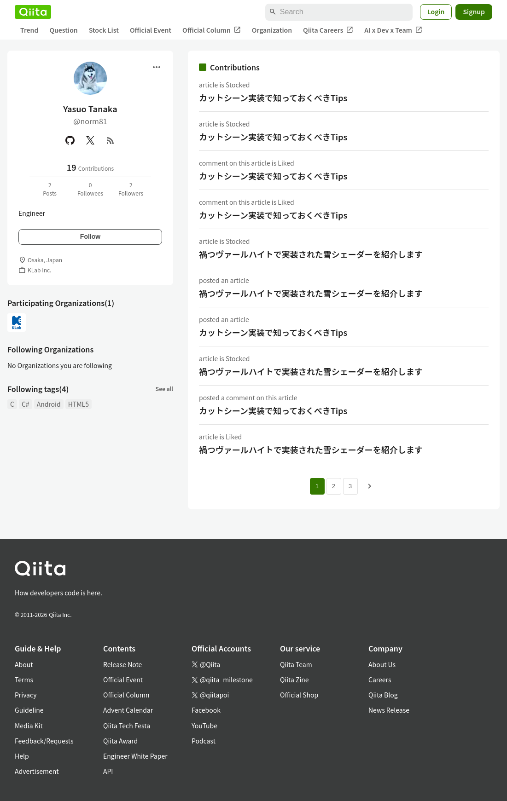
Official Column (211, 30)
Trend (29, 30)
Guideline (29, 710)
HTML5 (78, 404)
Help (22, 756)
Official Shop (299, 694)
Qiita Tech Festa (126, 725)
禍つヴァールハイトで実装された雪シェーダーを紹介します (311, 254)
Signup (474, 11)
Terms (24, 679)
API (108, 771)
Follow (90, 236)
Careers (379, 679)
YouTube (204, 725)
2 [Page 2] (333, 486)
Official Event (150, 30)
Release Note (122, 664)
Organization (272, 30)
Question (63, 30)
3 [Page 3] (350, 486)
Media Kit (29, 725)
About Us (382, 664)
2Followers (130, 189)
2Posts (50, 189)
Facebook (206, 710)
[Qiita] (33, 12)
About (24, 664)
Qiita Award (120, 740)
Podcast (204, 740)
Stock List (104, 30)
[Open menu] (156, 67)
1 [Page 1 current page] (317, 486)
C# (25, 404)
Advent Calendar (128, 710)
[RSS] (110, 140)
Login (436, 11)
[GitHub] (70, 140)
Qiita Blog (383, 694)
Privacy (25, 694)
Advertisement (37, 771)
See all (164, 388)
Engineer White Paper (135, 756)
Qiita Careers (328, 30)
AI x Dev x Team (393, 30)
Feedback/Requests (44, 740)
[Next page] (369, 486)
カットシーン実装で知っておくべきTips (273, 98)
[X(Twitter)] (90, 140)
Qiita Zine (294, 679)
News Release (388, 710)
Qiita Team (296, 664)
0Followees (90, 189)
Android (49, 404)
